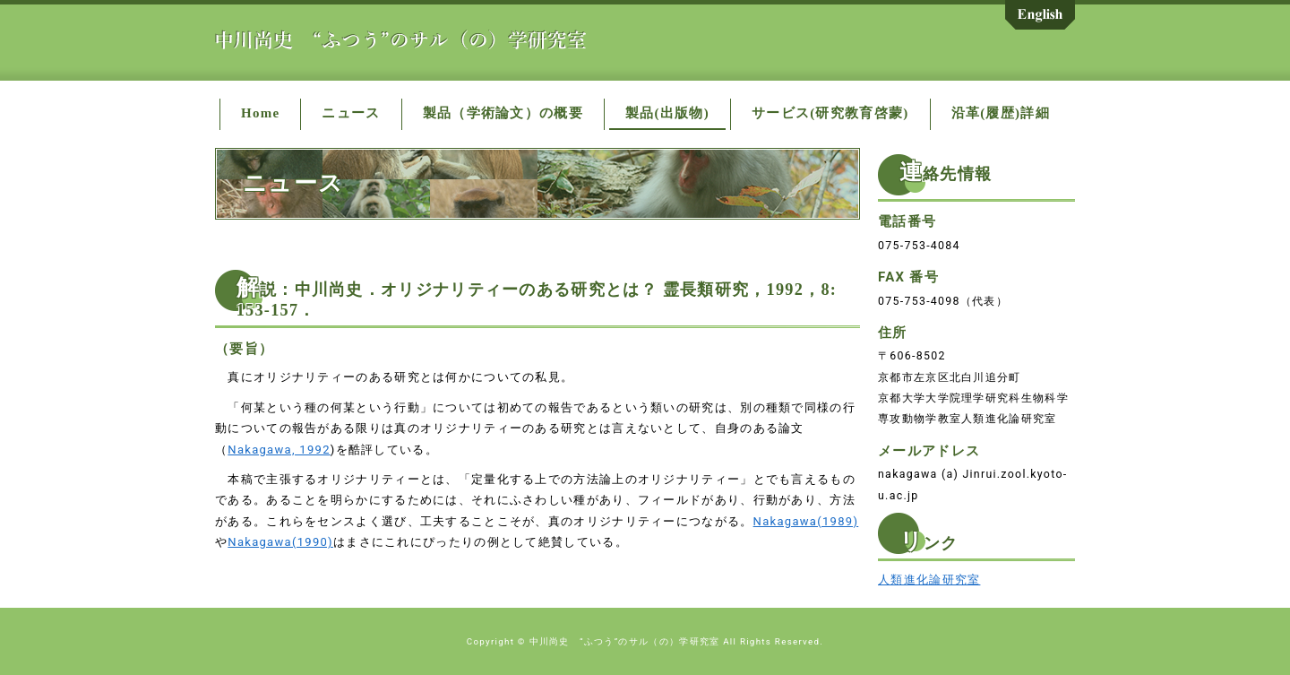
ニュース (351, 113)
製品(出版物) (667, 113)
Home (260, 113)
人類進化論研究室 (929, 579)
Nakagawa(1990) (280, 542)
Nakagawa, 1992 (279, 449)
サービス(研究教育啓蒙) (830, 113)
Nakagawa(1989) (806, 521)
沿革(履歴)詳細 (1000, 113)
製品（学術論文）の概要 (503, 113)
